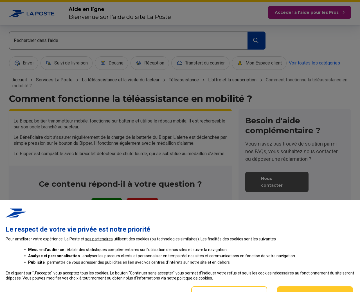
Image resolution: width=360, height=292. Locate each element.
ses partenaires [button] (99, 273)
